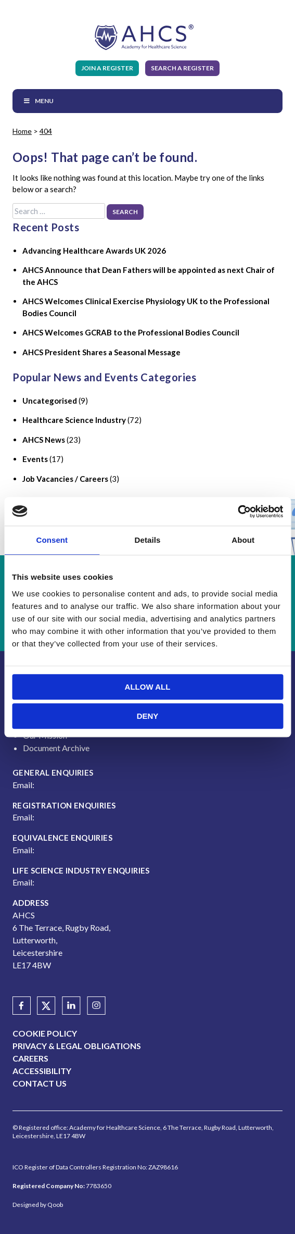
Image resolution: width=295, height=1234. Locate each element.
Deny (148, 716)
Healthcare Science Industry (74, 420)
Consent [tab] (52, 539)
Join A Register (107, 68)
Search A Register (182, 68)
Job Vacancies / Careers (65, 478)
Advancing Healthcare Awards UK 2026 (94, 250)
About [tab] (243, 539)
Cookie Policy (44, 1033)
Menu (38, 101)
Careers (30, 1058)
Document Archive (56, 748)
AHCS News (43, 439)
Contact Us (39, 1083)
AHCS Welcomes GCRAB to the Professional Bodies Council (130, 332)
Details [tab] (148, 539)
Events (35, 459)
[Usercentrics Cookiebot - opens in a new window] (237, 511)
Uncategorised (49, 400)
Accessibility (41, 1071)
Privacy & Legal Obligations (76, 1046)
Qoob (55, 1204)
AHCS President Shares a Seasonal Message (101, 352)
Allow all (148, 686)
